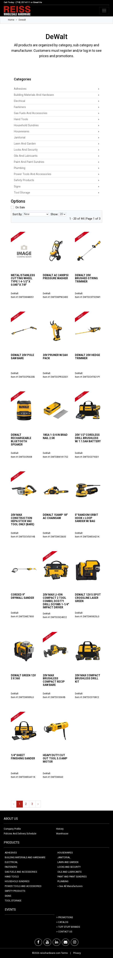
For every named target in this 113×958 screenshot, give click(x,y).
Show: (54, 214)
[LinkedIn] (56, 942)
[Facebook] (38, 942)
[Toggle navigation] (104, 10)
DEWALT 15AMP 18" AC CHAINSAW (55, 516)
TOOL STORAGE (13, 900)
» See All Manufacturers (70, 886)
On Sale (20, 207)
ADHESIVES (11, 852)
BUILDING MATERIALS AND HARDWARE (25, 857)
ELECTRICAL (11, 862)
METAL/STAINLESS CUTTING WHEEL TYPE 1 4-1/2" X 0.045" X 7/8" (23, 280)
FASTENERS (11, 867)
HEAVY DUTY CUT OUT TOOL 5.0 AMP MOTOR (55, 758)
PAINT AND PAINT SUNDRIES (72, 876)
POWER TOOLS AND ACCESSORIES (23, 886)
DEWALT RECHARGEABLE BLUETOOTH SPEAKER (21, 439)
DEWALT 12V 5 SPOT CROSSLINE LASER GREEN (88, 598)
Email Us (37, 2)
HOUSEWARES (65, 852)
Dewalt (22, 19)
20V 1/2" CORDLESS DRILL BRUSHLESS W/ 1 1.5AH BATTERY (88, 438)
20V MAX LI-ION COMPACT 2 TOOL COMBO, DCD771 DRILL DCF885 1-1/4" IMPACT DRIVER (56, 601)
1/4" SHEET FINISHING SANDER (23, 757)
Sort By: (17, 214)
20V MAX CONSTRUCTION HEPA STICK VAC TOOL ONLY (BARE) (22, 519)
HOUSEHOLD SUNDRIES (17, 881)
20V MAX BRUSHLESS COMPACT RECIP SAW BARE (54, 680)
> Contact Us (64, 931)
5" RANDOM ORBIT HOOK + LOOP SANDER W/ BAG (86, 518)
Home (11, 19)
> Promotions (64, 917)
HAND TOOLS (12, 876)
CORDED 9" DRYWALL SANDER (22, 596)
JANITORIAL (63, 857)
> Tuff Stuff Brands (68, 927)
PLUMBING (62, 881)
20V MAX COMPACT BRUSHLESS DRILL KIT (87, 678)
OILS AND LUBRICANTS (69, 872)
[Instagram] (74, 942)
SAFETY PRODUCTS (15, 891)
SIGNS (8, 896)
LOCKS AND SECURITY (69, 867)
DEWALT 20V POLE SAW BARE (22, 356)
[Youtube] (47, 942)
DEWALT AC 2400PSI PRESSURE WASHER (55, 277)
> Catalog (62, 922)
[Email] (65, 942)
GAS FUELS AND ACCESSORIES (21, 872)
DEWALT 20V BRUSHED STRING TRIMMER (86, 278)
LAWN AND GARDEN (67, 862)
